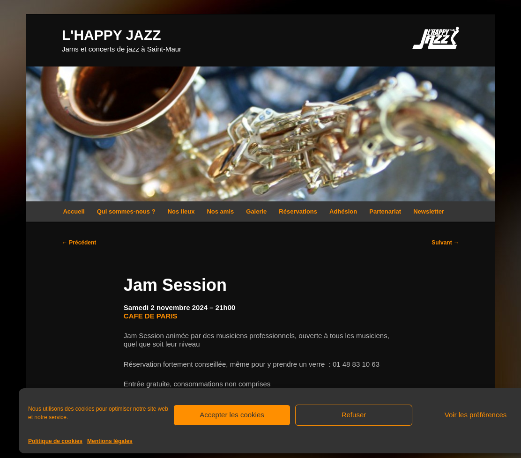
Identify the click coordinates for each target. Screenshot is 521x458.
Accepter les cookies (232, 415)
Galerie (256, 211)
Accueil (73, 211)
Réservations (298, 211)
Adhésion (343, 211)
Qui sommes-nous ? (126, 211)
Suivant (445, 242)
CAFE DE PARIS (151, 316)
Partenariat (385, 211)
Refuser (354, 415)
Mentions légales (110, 441)
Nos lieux (181, 211)
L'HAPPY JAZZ (111, 35)
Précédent (79, 242)
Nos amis (220, 211)
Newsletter (428, 211)
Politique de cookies (55, 441)
